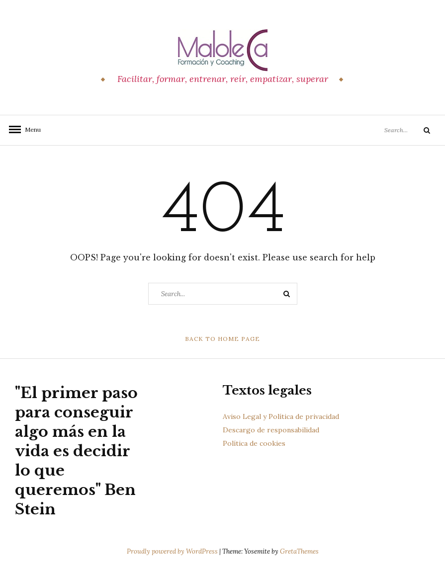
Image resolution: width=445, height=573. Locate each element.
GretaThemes (299, 551)
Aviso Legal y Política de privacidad (281, 416)
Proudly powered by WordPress (173, 551)
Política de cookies (254, 443)
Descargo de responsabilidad (271, 429)
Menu (30, 129)
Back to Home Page (222, 338)
